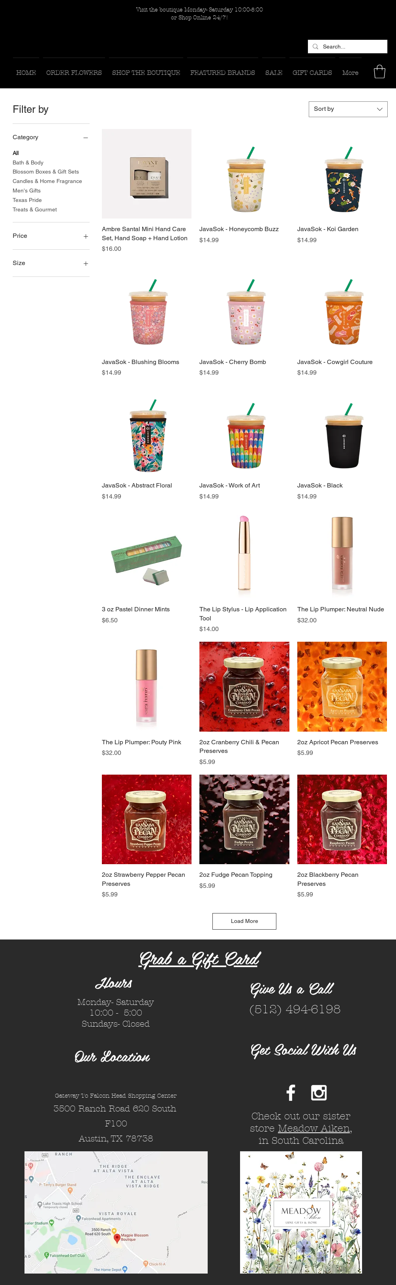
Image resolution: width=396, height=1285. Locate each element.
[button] (379, 71)
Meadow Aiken (314, 1128)
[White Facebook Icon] (291, 1093)
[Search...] (347, 47)
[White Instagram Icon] (319, 1093)
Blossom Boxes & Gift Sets (46, 171)
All (16, 152)
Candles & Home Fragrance (47, 180)
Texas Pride (27, 199)
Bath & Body (28, 162)
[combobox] (348, 109)
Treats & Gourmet (35, 209)
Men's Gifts (27, 190)
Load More (244, 921)
